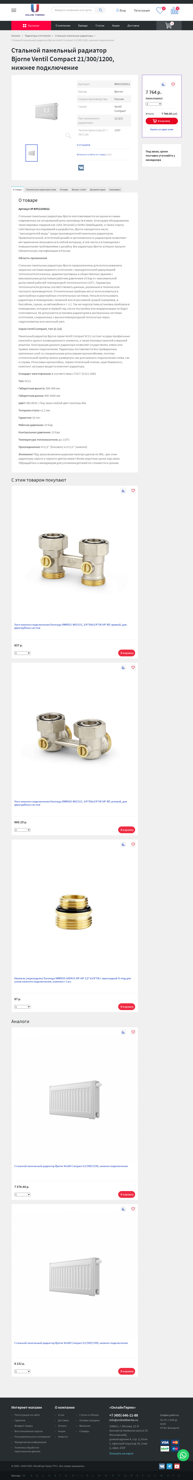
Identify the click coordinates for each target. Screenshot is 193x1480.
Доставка (133, 25)
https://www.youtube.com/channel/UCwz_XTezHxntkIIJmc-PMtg (177, 1466)
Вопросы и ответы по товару (94, 154)
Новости (63, 1436)
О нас (61, 1415)
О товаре (17, 189)
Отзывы (64, 189)
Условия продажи (89, 1420)
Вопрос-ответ (79, 189)
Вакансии (84, 1425)
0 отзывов (83, 145)
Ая (23, 1475)
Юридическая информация (30, 1442)
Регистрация (142, 10)
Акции (115, 25)
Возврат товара (24, 1425)
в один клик (161, 129)
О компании (63, 25)
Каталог (34, 25)
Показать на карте (121, 1453)
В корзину (164, 121)
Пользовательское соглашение (32, 1436)
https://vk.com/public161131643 (162, 1466)
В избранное (173, 85)
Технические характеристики (41, 189)
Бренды (83, 25)
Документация (97, 189)
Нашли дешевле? (154, 98)
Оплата (62, 1425)
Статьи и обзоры (89, 1415)
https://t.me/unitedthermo (169, 1466)
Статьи (100, 25)
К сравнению (163, 85)
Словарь (84, 1431)
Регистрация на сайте (27, 1415)
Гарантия (20, 1420)
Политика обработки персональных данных (27, 1449)
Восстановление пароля (29, 1431)
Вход (123, 10)
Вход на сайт (173, 5)
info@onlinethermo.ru (123, 1420)
